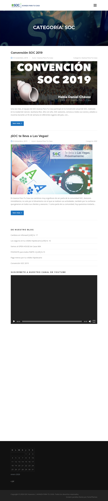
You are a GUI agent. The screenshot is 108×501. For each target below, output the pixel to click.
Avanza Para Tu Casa (45, 58)
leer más (17, 123)
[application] (54, 299)
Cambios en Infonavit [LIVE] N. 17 (24, 235)
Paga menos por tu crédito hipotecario (26, 257)
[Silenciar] (90, 321)
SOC (95, 141)
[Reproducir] (14, 321)
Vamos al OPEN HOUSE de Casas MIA (26, 246)
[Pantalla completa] (94, 321)
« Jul (12, 481)
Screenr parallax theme (75, 497)
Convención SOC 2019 (27, 52)
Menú (95, 5)
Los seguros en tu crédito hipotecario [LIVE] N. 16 (31, 241)
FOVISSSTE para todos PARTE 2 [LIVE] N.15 (28, 252)
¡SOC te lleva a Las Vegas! (29, 136)
